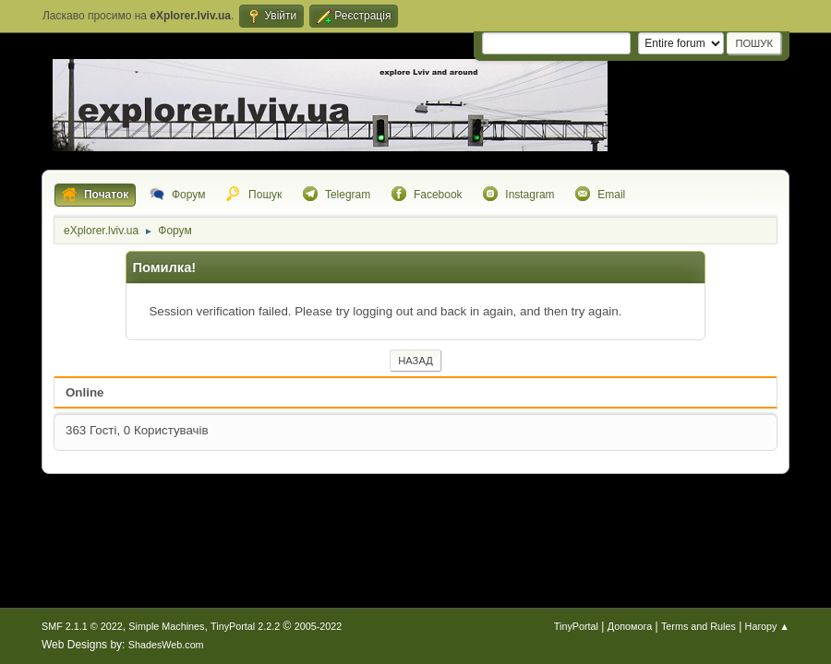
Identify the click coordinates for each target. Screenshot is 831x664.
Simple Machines (166, 626)
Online (84, 392)
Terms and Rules (698, 626)
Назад (415, 360)
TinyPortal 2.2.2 (245, 626)
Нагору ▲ (767, 626)
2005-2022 (319, 626)
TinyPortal (576, 626)
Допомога (630, 626)
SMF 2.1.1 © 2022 (82, 626)
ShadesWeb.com (166, 644)
